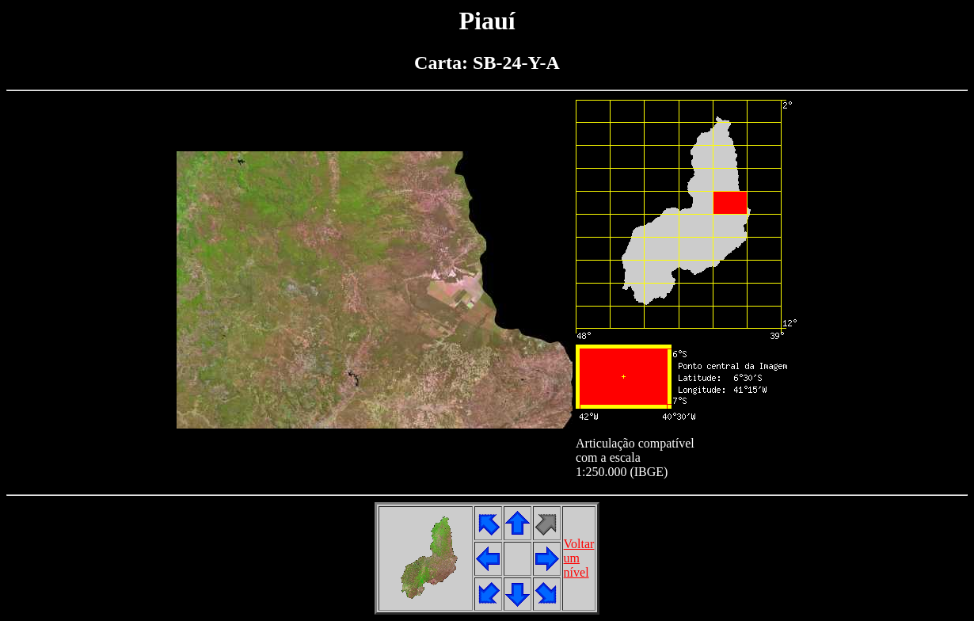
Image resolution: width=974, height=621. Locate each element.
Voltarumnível (579, 558)
